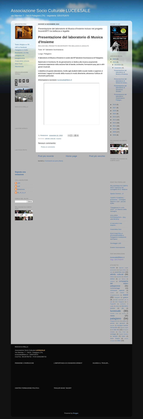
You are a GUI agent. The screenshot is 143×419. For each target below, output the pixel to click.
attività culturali (50, 139)
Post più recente (46, 156)
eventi (125, 295)
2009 (115, 132)
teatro (123, 336)
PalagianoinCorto (115, 321)
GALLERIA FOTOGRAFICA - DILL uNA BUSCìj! (118, 217)
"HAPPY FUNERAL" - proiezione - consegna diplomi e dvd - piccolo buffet (118, 200)
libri (123, 308)
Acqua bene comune (22, 61)
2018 (115, 104)
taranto (115, 336)
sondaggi (113, 334)
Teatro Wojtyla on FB (22, 44)
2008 (115, 135)
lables (117, 306)
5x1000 (112, 268)
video (119, 340)
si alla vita (115, 330)
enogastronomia (114, 295)
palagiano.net (19, 55)
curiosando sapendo (117, 290)
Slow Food (18, 64)
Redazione (21, 189)
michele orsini (114, 313)
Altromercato (19, 66)
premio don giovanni (117, 323)
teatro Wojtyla (115, 338)
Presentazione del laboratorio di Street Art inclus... (121, 81)
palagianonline (20, 58)
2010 (115, 129)
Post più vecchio (97, 156)
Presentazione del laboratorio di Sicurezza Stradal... (120, 88)
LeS (18, 186)
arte (111, 272)
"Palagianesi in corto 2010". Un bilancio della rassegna (118, 209)
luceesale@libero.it (64, 80)
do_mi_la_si (21, 192)
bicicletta (118, 276)
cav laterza (122, 279)
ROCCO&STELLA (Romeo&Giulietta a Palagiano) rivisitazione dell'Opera (118, 236)
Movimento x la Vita (22, 53)
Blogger (75, 413)
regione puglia (124, 327)
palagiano (115, 318)
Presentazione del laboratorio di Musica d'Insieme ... (121, 73)
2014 (115, 117)
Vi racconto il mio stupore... (116, 224)
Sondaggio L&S (115, 243)
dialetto (122, 292)
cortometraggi (115, 288)
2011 (115, 126)
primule (112, 325)
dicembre (117, 65)
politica (124, 321)
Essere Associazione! (117, 247)
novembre (118, 68)
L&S (18, 183)
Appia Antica (122, 270)
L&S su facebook (21, 47)
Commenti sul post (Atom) (54, 161)
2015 (115, 114)
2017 (115, 108)
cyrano (112, 292)
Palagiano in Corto (21, 50)
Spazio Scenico (123, 334)
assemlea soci (120, 272)
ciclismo (112, 281)
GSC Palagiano (119, 302)
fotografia (117, 297)
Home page (71, 156)
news (112, 316)
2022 (115, 62)
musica (58, 139)
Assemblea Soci (115, 229)
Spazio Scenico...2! (117, 193)
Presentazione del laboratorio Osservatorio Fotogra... (120, 97)
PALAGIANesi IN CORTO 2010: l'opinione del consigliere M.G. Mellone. (119, 187)
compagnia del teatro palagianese (119, 283)
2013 (115, 120)
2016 (115, 111)
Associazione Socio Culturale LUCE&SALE (50, 10)
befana (112, 276)
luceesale (115, 310)
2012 (115, 123)
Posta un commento (48, 147)
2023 (115, 59)
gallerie (125, 297)
